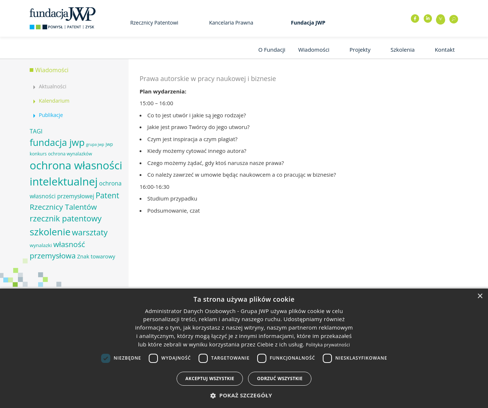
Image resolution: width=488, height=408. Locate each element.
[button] (244, 395)
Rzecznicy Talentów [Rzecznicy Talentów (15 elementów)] (63, 207)
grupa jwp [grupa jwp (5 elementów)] (95, 144)
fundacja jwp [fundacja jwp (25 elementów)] (57, 142)
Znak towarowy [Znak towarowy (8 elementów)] (96, 256)
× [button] (480, 296)
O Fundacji (271, 49)
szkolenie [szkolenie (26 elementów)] (50, 231)
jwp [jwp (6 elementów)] (109, 144)
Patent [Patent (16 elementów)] (107, 195)
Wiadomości (313, 49)
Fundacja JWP (308, 22)
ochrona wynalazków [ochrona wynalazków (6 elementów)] (70, 154)
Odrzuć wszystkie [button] (279, 378)
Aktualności (52, 86)
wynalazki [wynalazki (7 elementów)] (41, 245)
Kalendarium (54, 100)
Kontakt (445, 49)
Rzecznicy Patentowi (154, 22)
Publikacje (51, 114)
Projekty (360, 49)
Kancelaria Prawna (231, 22)
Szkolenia (403, 49)
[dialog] (244, 348)
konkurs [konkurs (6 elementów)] (38, 154)
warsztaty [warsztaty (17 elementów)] (89, 232)
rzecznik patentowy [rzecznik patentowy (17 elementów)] (65, 218)
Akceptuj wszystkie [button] (209, 378)
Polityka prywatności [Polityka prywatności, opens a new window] (328, 345)
